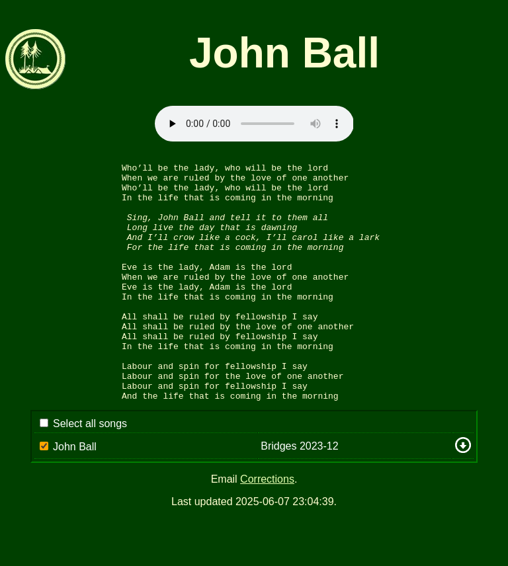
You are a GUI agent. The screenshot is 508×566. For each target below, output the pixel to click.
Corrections (267, 526)
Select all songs (90, 471)
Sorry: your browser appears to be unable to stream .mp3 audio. (254, 124)
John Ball (75, 494)
